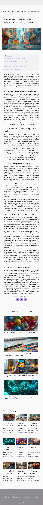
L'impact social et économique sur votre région (15, 66)
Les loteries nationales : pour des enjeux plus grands (16, 61)
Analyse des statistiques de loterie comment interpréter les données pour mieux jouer (20, 397)
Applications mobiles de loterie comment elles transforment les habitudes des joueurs (20, 376)
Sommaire (8, 56)
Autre (36, 497)
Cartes (7, 497)
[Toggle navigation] (4, 2)
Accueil (3, 10)
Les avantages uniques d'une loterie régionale (14, 58)
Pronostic (16, 497)
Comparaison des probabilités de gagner (13, 64)
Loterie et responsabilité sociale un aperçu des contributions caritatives (20, 333)
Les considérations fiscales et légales (12, 69)
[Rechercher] (19, 491)
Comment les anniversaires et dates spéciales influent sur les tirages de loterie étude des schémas (20, 354)
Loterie (8, 10)
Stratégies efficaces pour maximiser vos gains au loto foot (21, 474)
